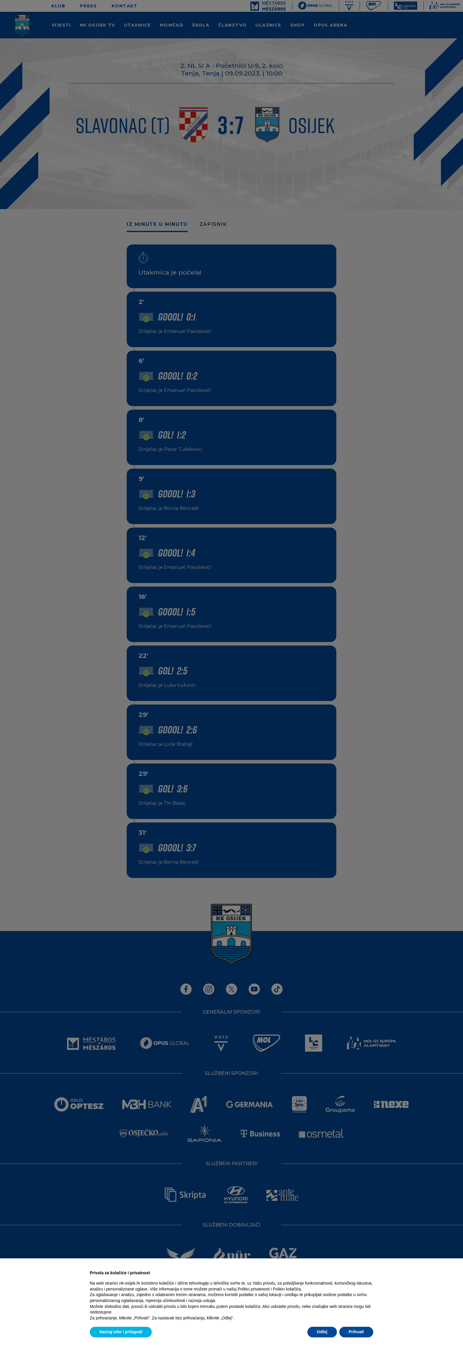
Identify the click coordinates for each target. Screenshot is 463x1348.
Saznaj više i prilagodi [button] (120, 1331)
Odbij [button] (322, 1331)
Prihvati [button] (356, 1331)
